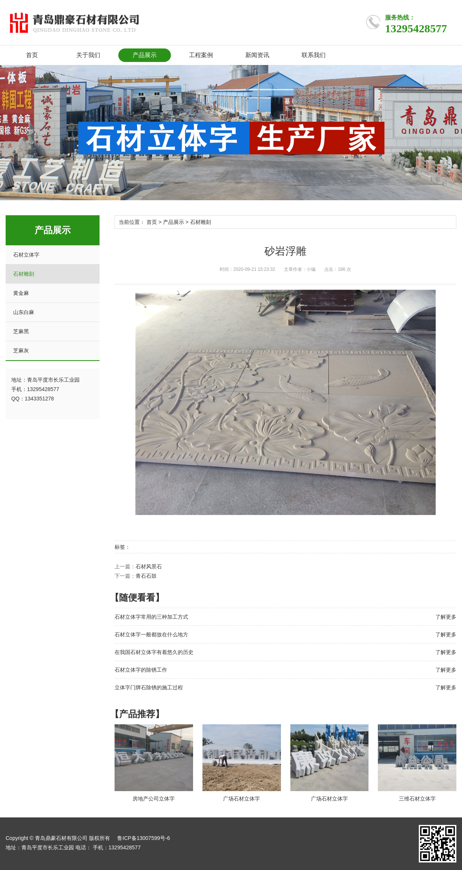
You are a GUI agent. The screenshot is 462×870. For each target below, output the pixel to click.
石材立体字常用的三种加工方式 (151, 617)
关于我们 (88, 55)
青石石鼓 (146, 576)
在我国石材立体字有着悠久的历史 (154, 652)
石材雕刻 (23, 274)
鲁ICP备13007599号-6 (143, 838)
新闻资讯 (257, 55)
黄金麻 (21, 293)
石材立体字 (26, 255)
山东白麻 (23, 312)
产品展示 (145, 55)
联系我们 (314, 55)
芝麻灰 (21, 350)
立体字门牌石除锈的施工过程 (149, 687)
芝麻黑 (21, 331)
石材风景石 (149, 566)
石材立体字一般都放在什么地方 (151, 634)
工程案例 (201, 55)
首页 (32, 55)
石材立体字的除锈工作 (141, 670)
